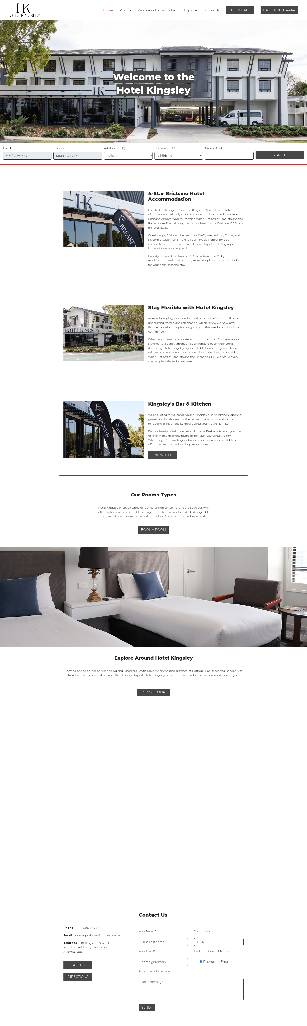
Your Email (147, 951)
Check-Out (60, 148)
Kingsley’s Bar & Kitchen (158, 10)
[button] (162, 455)
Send (146, 1007)
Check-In (9, 148)
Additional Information (154, 971)
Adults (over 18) (114, 148)
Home (108, 10)
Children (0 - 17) (165, 148)
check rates (240, 10)
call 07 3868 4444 (279, 10)
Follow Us (211, 10)
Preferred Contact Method (212, 951)
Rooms (125, 10)
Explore (190, 10)
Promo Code (214, 148)
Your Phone (202, 931)
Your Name (147, 931)
